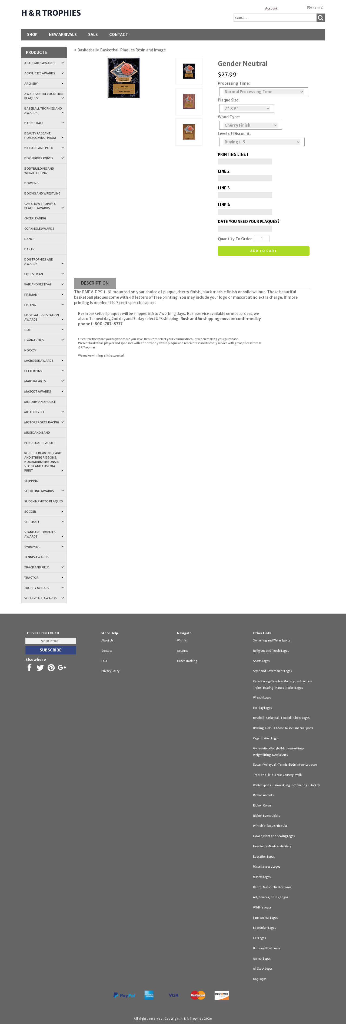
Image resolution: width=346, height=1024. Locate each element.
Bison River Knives (44, 158)
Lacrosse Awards (44, 361)
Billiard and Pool (44, 148)
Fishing (44, 305)
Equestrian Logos (264, 928)
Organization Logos (266, 738)
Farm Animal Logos (265, 918)
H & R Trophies (51, 13)
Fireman (44, 295)
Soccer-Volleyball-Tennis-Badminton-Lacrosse (285, 764)
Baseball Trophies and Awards (44, 111)
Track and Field (44, 567)
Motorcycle (44, 412)
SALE (93, 34)
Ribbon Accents (263, 795)
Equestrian (44, 274)
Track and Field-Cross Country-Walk (277, 775)
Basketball (44, 123)
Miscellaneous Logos (266, 866)
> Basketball (85, 50)
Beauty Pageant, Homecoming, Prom (44, 135)
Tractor (44, 578)
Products (36, 52)
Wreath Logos (262, 697)
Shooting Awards (44, 491)
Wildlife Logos (262, 907)
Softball (44, 522)
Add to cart (263, 251)
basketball (83, 297)
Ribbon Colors (262, 805)
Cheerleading (35, 218)
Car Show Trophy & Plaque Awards (44, 206)
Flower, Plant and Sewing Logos (274, 836)
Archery (44, 83)
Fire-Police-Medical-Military (272, 846)
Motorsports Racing (44, 422)
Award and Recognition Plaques (44, 96)
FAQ (104, 661)
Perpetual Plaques (39, 443)
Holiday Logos (262, 708)
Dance (29, 239)
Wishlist (182, 640)
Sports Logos (261, 661)
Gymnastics (44, 340)
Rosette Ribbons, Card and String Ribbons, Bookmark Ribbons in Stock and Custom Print (44, 461)
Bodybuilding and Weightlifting (39, 171)
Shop (32, 34)
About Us (107, 640)
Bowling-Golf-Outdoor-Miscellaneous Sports (283, 728)
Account (271, 8)
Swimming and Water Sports (271, 640)
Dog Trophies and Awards (44, 262)
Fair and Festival (44, 284)
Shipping (31, 481)
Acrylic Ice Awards (44, 73)
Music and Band (37, 432)
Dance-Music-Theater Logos (272, 887)
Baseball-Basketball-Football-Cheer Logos (281, 718)
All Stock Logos (262, 968)
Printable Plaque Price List (270, 826)
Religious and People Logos (271, 651)
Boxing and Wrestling (42, 193)
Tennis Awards (36, 557)
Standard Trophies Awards (44, 534)
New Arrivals (63, 34)
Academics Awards (44, 63)
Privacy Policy (110, 671)
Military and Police (40, 402)
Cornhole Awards (39, 229)
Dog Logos (259, 979)
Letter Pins (44, 371)
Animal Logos (262, 958)
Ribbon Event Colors (266, 816)
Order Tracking (187, 661)
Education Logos (264, 856)
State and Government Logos (272, 671)
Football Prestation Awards (44, 317)
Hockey (30, 350)
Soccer (44, 511)
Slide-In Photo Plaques (43, 501)
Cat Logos (259, 938)
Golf (44, 330)
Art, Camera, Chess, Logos (270, 897)
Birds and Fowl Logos (266, 948)
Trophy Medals (44, 588)
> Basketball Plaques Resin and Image (131, 50)
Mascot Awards (44, 391)
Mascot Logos (262, 877)
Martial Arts (44, 381)
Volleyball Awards (44, 598)
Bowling (31, 183)
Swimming (44, 547)
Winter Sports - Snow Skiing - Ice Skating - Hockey (286, 785)
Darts (29, 249)
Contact (118, 34)
